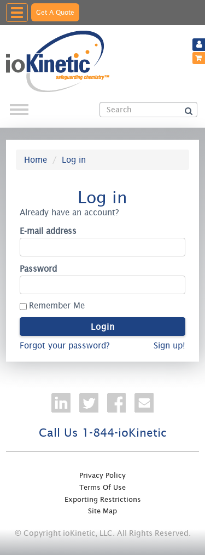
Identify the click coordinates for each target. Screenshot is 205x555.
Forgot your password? (64, 345)
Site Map (102, 511)
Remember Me (57, 305)
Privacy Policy (102, 475)
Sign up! (169, 345)
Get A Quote (55, 12)
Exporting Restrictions (103, 499)
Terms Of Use (102, 487)
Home (35, 159)
